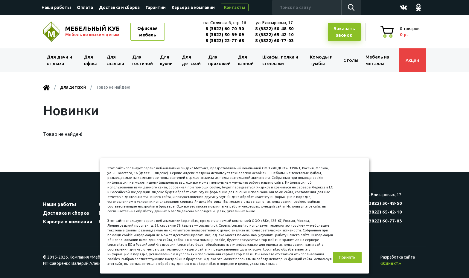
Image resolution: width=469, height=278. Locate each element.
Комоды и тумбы (321, 60)
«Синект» (390, 263)
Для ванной (246, 60)
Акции (412, 60)
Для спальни (115, 60)
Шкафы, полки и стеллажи (280, 60)
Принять (347, 257)
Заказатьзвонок (344, 32)
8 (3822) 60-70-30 (224, 28)
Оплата (85, 7)
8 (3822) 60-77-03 (274, 40)
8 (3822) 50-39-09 (224, 34)
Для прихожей (219, 60)
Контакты (234, 7)
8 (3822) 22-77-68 (224, 40)
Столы (350, 60)
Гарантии (156, 7)
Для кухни (166, 60)
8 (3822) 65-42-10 (274, 34)
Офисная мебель (147, 32)
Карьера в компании (193, 7)
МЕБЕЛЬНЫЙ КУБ (93, 31)
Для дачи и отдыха (59, 60)
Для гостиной (142, 60)
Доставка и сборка (119, 7)
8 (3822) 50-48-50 (274, 28)
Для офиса (91, 60)
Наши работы (56, 7)
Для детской (191, 60)
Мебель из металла (377, 60)
